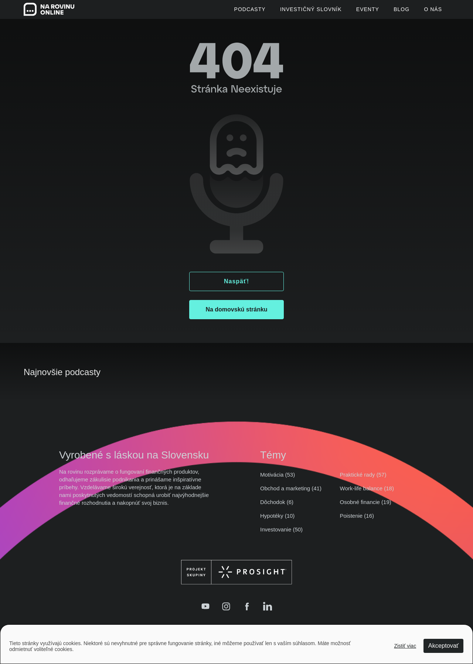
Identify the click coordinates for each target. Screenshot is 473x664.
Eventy (355, 12)
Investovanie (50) (281, 534)
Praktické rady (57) (363, 479)
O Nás (433, 12)
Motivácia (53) (277, 479)
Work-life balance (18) (367, 493)
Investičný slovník (292, 12)
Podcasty (225, 12)
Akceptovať (442, 645)
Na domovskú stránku (236, 314)
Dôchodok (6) (276, 507)
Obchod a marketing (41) (290, 493)
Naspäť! (236, 286)
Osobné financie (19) (365, 507)
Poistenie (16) (357, 520)
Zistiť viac (405, 645)
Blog (396, 12)
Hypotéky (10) (277, 520)
